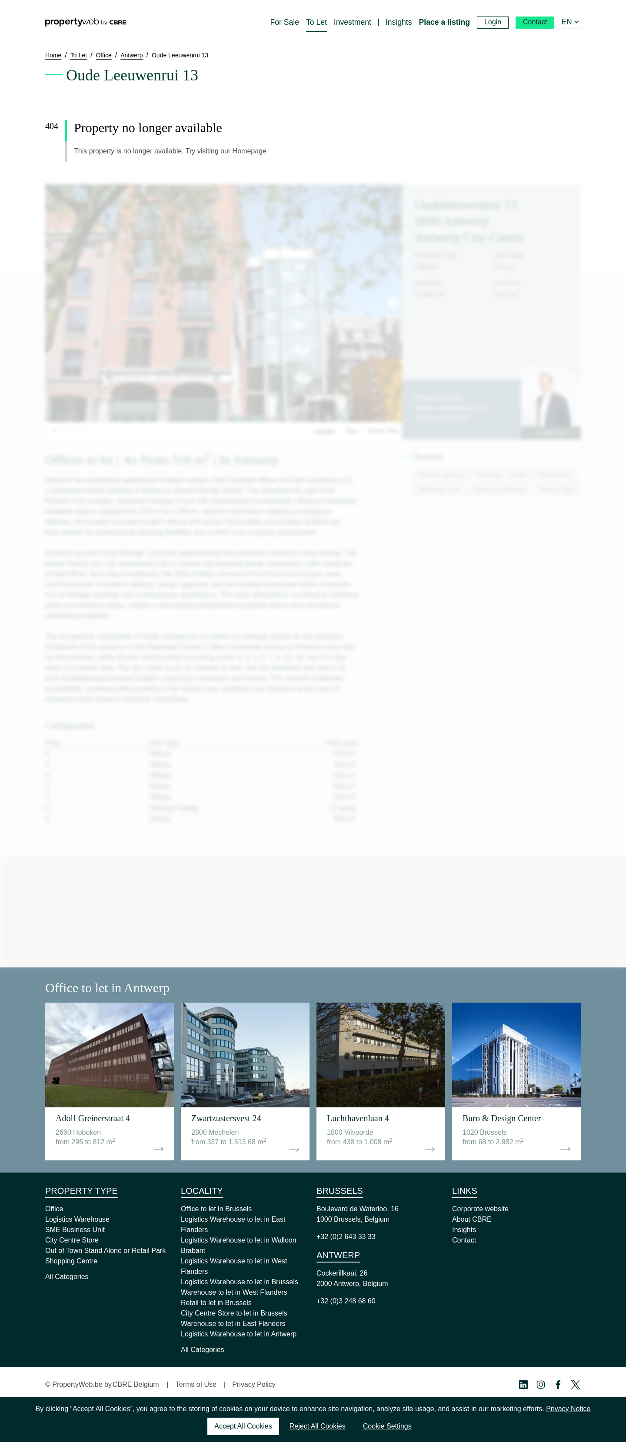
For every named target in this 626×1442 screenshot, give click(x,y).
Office (54, 1209)
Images (325, 430)
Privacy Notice (568, 1408)
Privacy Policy (254, 1384)
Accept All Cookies (243, 1426)
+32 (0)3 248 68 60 (346, 1301)
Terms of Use (196, 1384)
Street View (383, 430)
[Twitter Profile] (575, 1384)
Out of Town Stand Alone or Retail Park (105, 1250)
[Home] (85, 22)
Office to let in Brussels (216, 1209)
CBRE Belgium (136, 1384)
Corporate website (480, 1209)
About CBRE (472, 1219)
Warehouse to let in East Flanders (233, 1323)
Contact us (551, 432)
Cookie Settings (387, 1426)
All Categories (67, 1276)
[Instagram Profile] (541, 1384)
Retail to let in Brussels (216, 1302)
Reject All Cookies (318, 1426)
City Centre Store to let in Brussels (234, 1313)
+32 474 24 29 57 (441, 418)
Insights (464, 1229)
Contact (464, 1240)
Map (351, 430)
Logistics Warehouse (77, 1219)
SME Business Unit (75, 1229)
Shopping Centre (71, 1261)
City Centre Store (72, 1240)
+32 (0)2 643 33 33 (346, 1236)
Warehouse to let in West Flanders (234, 1292)
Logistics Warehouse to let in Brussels (239, 1282)
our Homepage (243, 151)
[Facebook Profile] (558, 1384)
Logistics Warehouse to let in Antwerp (238, 1334)
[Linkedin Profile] (523, 1384)
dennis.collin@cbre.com (451, 408)
